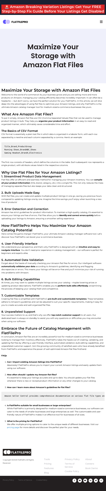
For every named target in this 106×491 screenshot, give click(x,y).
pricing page (13, 427)
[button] (101, 21)
